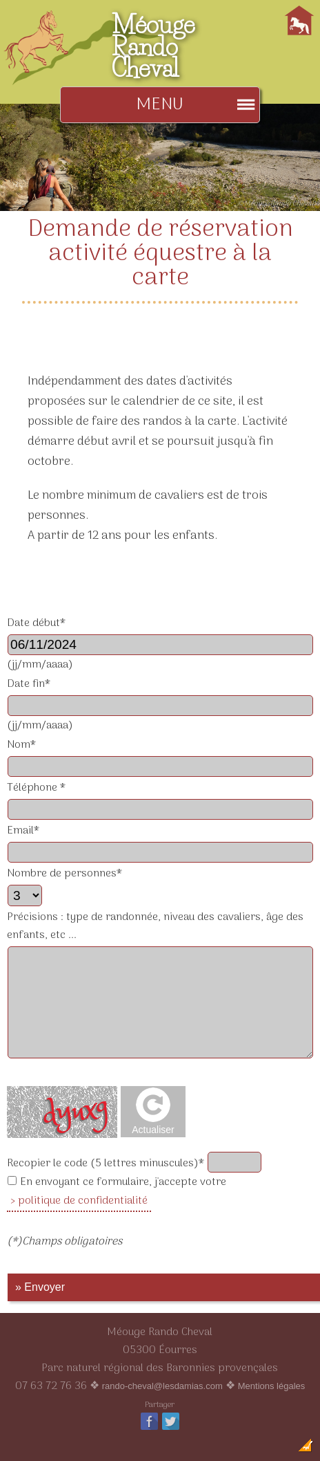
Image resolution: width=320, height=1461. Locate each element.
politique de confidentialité (83, 1201)
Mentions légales (272, 1386)
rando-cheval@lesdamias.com (162, 1386)
